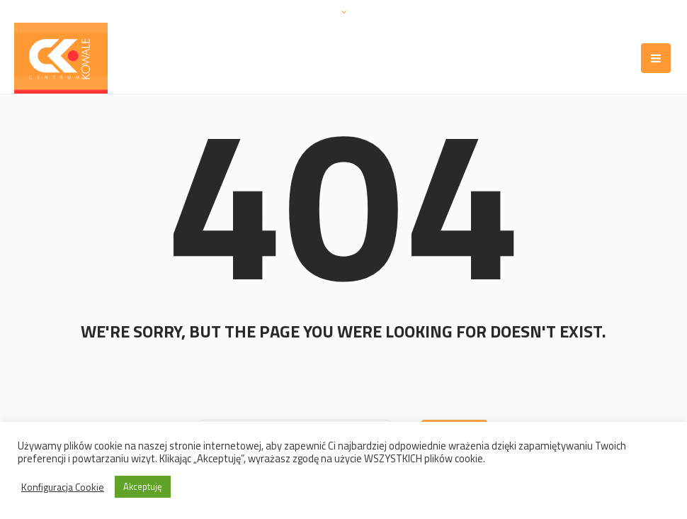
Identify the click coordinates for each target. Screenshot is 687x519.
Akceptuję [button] (142, 486)
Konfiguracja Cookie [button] (62, 487)
